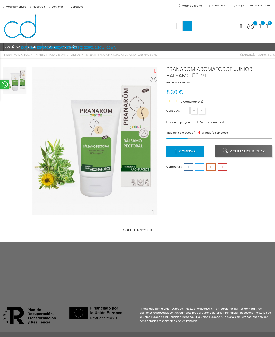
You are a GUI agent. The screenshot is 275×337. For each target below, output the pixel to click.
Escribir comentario (212, 122)
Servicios (56, 7)
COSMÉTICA (15, 47)
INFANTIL (52, 47)
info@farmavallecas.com (252, 6)
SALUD (35, 47)
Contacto (75, 7)
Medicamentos (14, 7)
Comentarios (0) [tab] (137, 230)
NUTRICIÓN (73, 47)
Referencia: (173, 82)
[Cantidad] (186, 110)
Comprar (185, 151)
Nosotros (37, 7)
